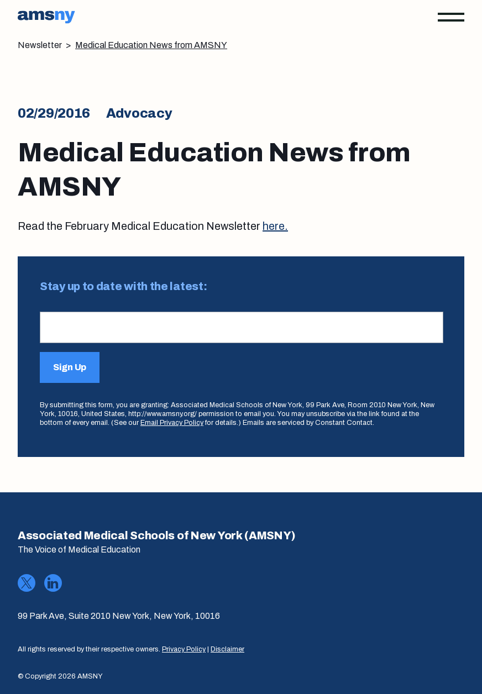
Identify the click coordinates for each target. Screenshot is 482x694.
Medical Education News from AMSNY (151, 45)
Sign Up (69, 367)
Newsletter (40, 45)
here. (275, 226)
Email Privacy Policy (171, 423)
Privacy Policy (184, 649)
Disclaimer (227, 649)
